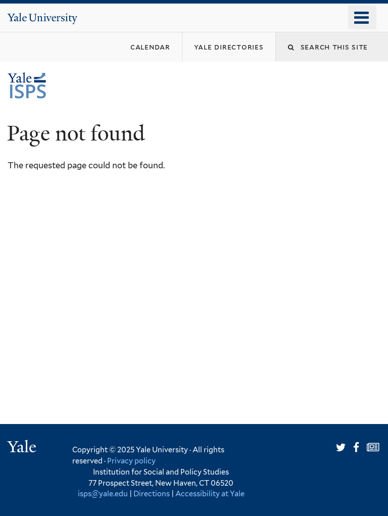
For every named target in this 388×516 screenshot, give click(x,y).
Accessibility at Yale (210, 493)
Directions (151, 493)
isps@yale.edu (103, 493)
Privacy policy (131, 460)
